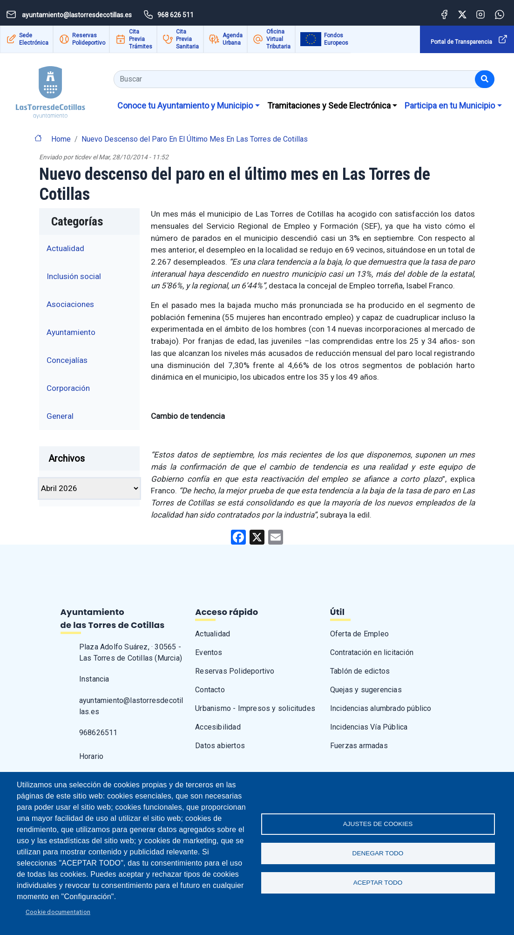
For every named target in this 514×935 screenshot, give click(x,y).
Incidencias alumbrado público (381, 708)
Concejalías (67, 360)
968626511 (98, 732)
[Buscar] (484, 79)
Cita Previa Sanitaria (187, 39)
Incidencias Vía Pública (369, 727)
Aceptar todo (378, 883)
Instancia (94, 679)
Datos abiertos (220, 745)
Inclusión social (74, 276)
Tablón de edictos (360, 671)
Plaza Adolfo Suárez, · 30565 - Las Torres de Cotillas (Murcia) (130, 652)
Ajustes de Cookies (378, 822)
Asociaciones (70, 304)
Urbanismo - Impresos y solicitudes (255, 708)
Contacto (210, 689)
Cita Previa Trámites (140, 39)
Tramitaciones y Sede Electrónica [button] (329, 105)
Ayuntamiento (71, 332)
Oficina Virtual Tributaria (278, 39)
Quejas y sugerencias (366, 689)
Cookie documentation (58, 911)
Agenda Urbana (233, 39)
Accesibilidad (218, 727)
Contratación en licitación (371, 652)
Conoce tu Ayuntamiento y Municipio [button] (185, 105)
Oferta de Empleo (359, 633)
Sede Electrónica (33, 39)
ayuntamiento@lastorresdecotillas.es (131, 706)
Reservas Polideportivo (88, 39)
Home (61, 139)
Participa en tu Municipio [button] (450, 105)
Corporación (68, 388)
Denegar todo (378, 853)
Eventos (208, 652)
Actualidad (65, 248)
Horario (91, 756)
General (60, 416)
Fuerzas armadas (359, 745)
